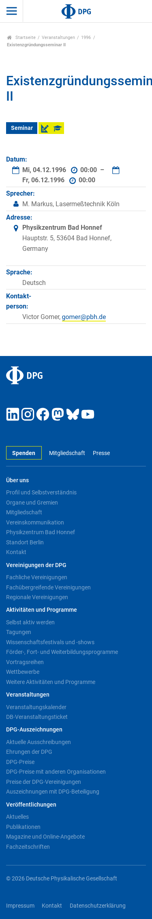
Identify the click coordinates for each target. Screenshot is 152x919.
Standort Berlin (25, 542)
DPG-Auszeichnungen (34, 729)
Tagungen (18, 632)
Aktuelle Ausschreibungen (38, 742)
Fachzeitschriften (28, 846)
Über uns (17, 480)
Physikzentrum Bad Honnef (40, 532)
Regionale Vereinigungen (37, 597)
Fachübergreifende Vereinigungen (48, 587)
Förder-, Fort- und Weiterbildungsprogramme (62, 652)
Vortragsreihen (25, 662)
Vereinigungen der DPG (36, 565)
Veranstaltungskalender (36, 707)
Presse (101, 453)
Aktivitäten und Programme (41, 609)
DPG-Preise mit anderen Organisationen (56, 771)
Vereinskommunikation (35, 522)
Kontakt (16, 552)
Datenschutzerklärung (98, 905)
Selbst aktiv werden (30, 622)
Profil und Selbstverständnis (41, 492)
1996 (86, 37)
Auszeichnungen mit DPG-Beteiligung (52, 791)
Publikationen (23, 827)
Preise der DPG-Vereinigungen (43, 782)
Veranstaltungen (58, 37)
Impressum (20, 905)
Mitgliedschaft (67, 453)
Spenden (23, 453)
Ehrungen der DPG (29, 752)
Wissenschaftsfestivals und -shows (50, 642)
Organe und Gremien (32, 502)
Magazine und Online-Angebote (45, 836)
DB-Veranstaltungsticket (37, 717)
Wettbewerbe (22, 672)
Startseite (21, 37)
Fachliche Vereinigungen (36, 577)
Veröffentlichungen (31, 804)
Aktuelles (17, 816)
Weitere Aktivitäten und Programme (50, 682)
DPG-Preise (20, 762)
